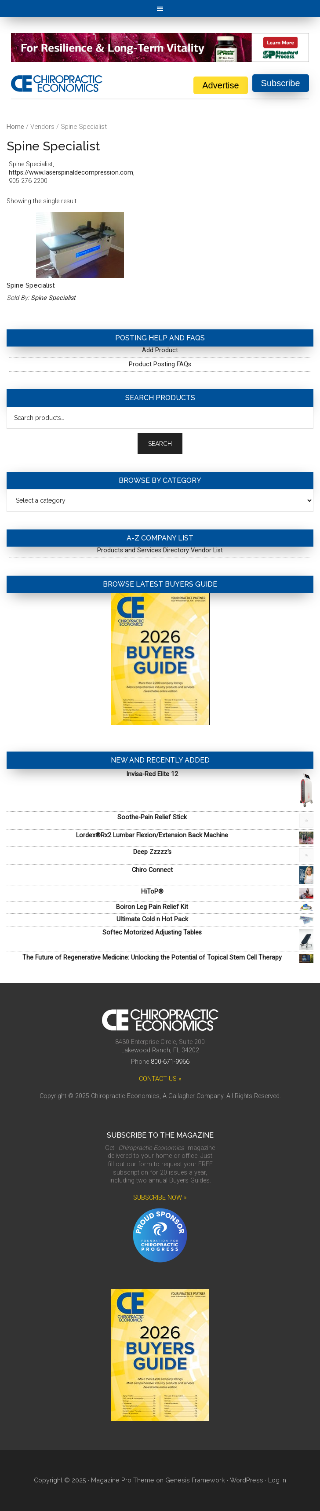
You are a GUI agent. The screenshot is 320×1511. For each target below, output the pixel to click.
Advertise (220, 85)
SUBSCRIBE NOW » (160, 1197)
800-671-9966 (170, 1062)
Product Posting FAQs (160, 364)
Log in (277, 1480)
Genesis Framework (195, 1480)
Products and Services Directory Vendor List (160, 550)
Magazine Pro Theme (122, 1480)
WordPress (246, 1480)
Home (15, 127)
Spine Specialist (53, 298)
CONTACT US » (160, 1079)
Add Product (160, 350)
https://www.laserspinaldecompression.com (71, 172)
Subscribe (280, 83)
